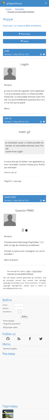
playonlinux (11, 3)
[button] (46, 3)
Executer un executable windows (20, 274)
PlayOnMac (19, 9)
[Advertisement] (23, 380)
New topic (24, 34)
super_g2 (8, 118)
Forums (8, 9)
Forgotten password (11, 324)
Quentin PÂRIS (10, 197)
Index (28, 271)
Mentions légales (10, 348)
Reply (24, 41)
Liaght (6, 50)
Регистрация (8, 321)
